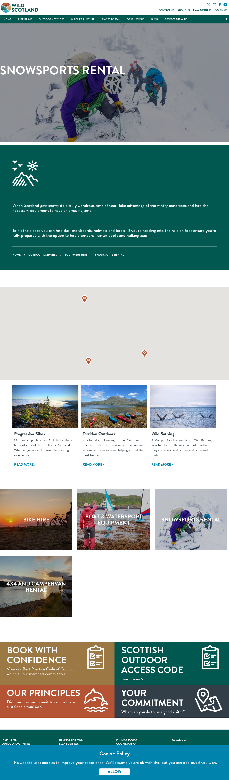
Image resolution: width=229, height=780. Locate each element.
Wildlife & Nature (83, 19)
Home (7, 19)
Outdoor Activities (51, 19)
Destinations (135, 19)
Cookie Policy (126, 744)
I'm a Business (202, 10)
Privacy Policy (126, 740)
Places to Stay (110, 19)
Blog (154, 19)
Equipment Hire (76, 254)
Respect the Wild (176, 19)
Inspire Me (25, 19)
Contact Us (166, 10)
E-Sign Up (221, 10)
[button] (145, 353)
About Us (183, 10)
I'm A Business (69, 744)
